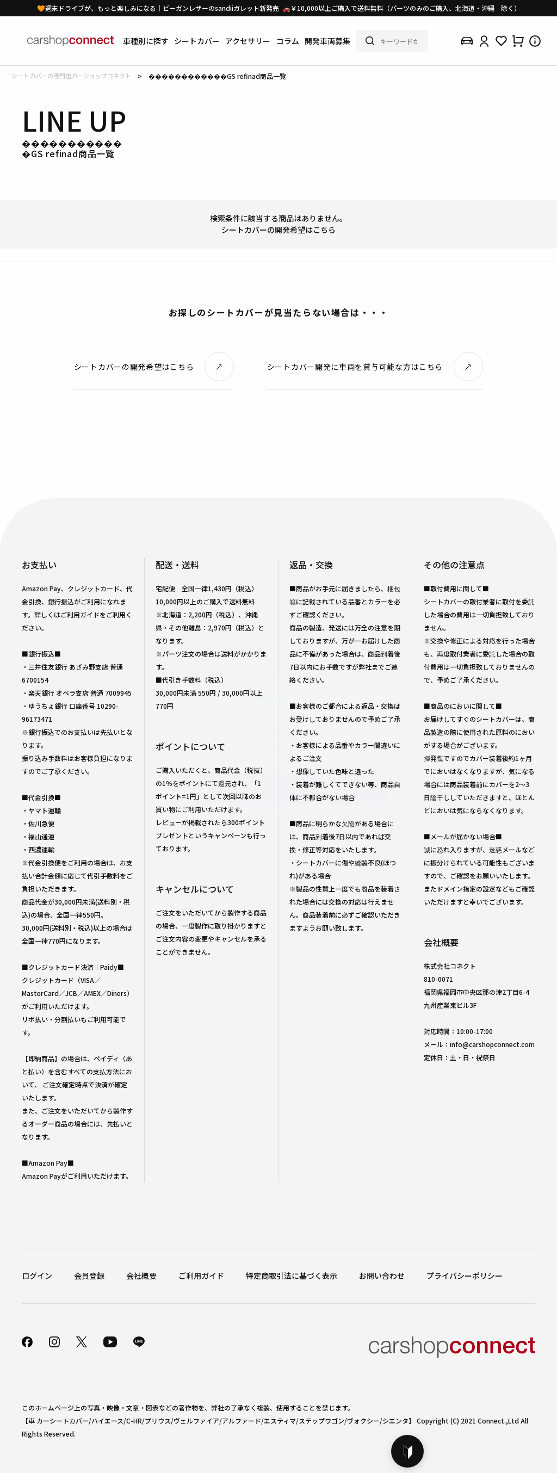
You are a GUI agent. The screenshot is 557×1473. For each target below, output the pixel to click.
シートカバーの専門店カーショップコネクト (71, 75)
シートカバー (197, 40)
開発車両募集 (327, 40)
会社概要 (141, 1275)
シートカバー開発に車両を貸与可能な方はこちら (355, 366)
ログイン (37, 1275)
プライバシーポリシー (464, 1275)
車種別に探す (146, 40)
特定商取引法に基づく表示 (291, 1275)
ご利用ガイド (201, 1275)
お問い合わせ (382, 1275)
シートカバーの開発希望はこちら (278, 229)
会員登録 (89, 1275)
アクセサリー (247, 40)
